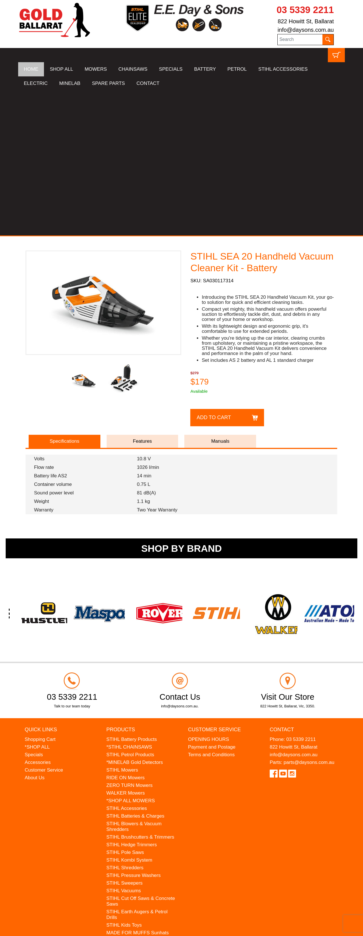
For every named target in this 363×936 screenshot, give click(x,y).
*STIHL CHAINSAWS (129, 602)
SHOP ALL (61, 69)
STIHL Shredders (124, 723)
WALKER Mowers (125, 648)
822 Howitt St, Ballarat (306, 21)
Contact (282, 585)
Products (120, 585)
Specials (34, 610)
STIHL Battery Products (131, 594)
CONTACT (147, 83)
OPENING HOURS (208, 594)
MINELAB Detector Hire (131, 818)
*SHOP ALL (37, 602)
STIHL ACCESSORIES (283, 69)
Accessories (38, 617)
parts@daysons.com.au (309, 617)
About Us (35, 633)
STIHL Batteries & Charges (135, 671)
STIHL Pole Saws (125, 707)
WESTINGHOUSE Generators (139, 811)
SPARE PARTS (108, 83)
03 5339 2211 (305, 10)
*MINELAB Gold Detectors (134, 617)
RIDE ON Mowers (125, 633)
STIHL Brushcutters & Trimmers (140, 692)
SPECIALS (171, 69)
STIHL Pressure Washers (133, 730)
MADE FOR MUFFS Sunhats (137, 788)
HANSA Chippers (124, 803)
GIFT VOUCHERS (126, 826)
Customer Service (44, 625)
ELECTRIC (36, 83)
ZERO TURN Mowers (129, 640)
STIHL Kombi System (129, 715)
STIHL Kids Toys (124, 780)
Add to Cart (214, 272)
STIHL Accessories (126, 663)
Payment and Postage (211, 602)
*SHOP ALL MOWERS (130, 656)
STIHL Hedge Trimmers (131, 700)
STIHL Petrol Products (130, 610)
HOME (31, 69)
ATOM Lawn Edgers (127, 795)
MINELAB (70, 83)
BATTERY (205, 69)
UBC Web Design (62, 928)
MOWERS (96, 69)
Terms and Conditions (211, 610)
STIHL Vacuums (123, 746)
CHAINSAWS (133, 69)
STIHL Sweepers (124, 738)
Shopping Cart (40, 594)
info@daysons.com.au (306, 30)
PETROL (237, 69)
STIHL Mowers (122, 625)
